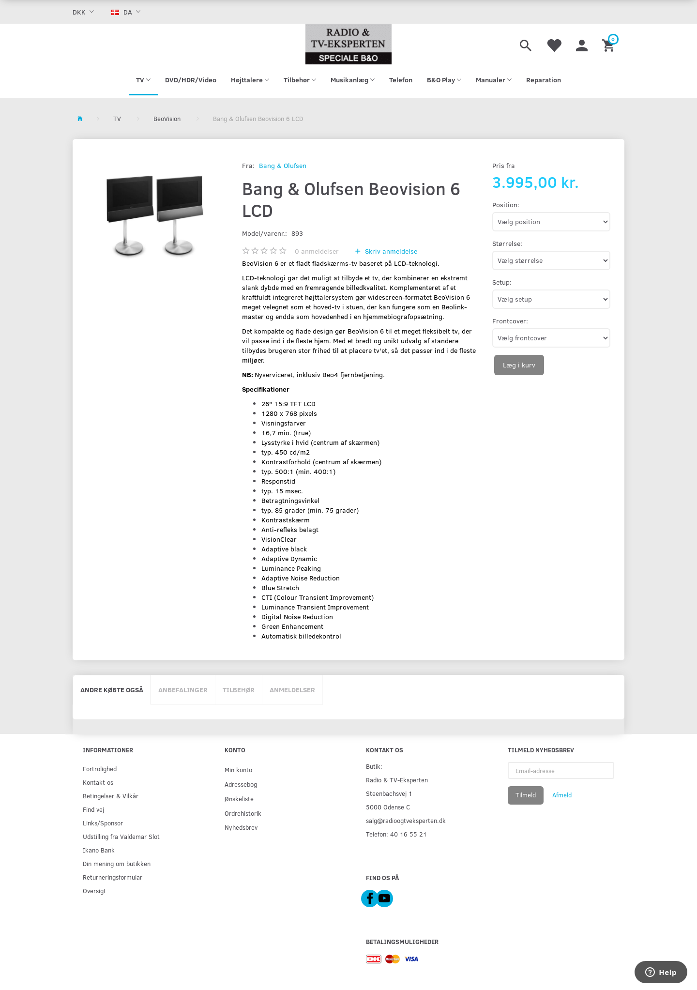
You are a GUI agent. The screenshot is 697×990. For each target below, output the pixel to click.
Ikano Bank (99, 850)
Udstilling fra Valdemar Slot (121, 836)
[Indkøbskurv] (609, 44)
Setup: (502, 282)
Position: (505, 204)
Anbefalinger (183, 689)
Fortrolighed (100, 768)
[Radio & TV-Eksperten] (348, 44)
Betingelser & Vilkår (110, 796)
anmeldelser (317, 251)
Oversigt (94, 890)
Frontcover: (510, 320)
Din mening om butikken (117, 863)
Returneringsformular (112, 877)
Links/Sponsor (103, 823)
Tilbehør (239, 689)
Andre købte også (111, 689)
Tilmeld (525, 795)
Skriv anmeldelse (390, 251)
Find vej (93, 809)
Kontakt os (98, 782)
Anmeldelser (292, 689)
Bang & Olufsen (282, 165)
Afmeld (562, 795)
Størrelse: (507, 243)
